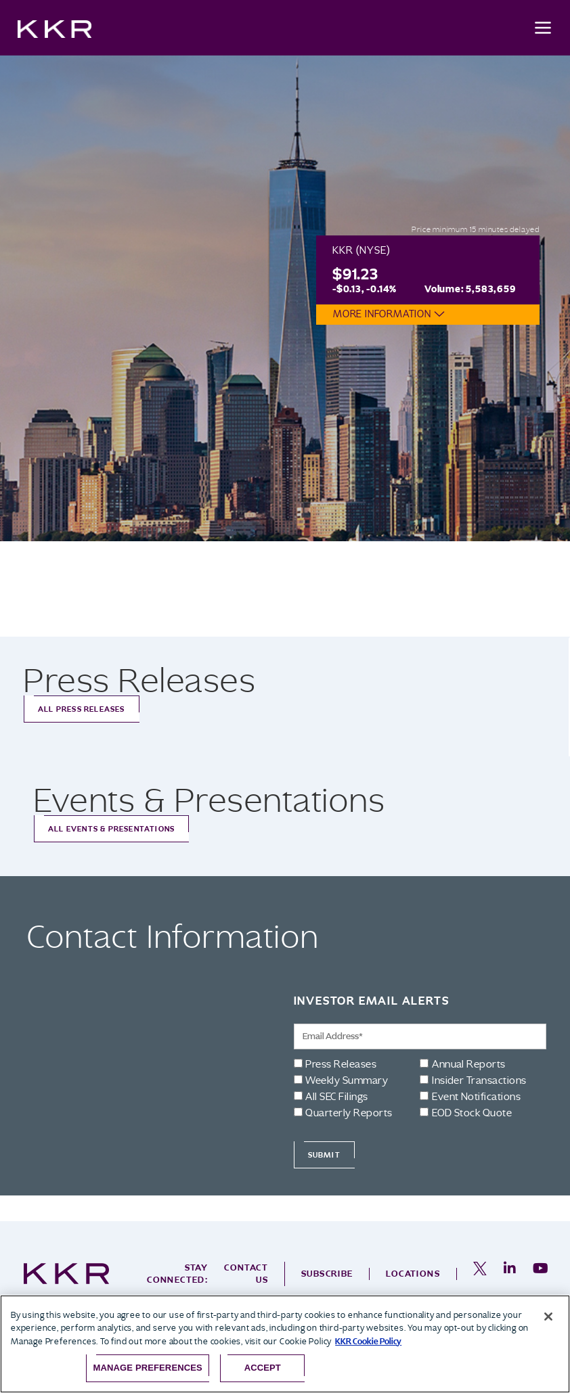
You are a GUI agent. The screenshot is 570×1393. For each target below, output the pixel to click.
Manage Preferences (147, 1368)
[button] (436, 313)
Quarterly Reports (348, 1113)
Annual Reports (469, 1064)
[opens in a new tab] (480, 1274)
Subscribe (327, 1273)
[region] (285, 1344)
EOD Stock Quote (472, 1113)
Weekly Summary (346, 1080)
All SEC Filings (336, 1096)
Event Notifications (476, 1096)
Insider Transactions (479, 1080)
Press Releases (340, 1064)
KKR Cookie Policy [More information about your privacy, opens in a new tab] (368, 1341)
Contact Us (246, 1273)
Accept (262, 1368)
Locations (413, 1273)
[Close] (548, 1316)
